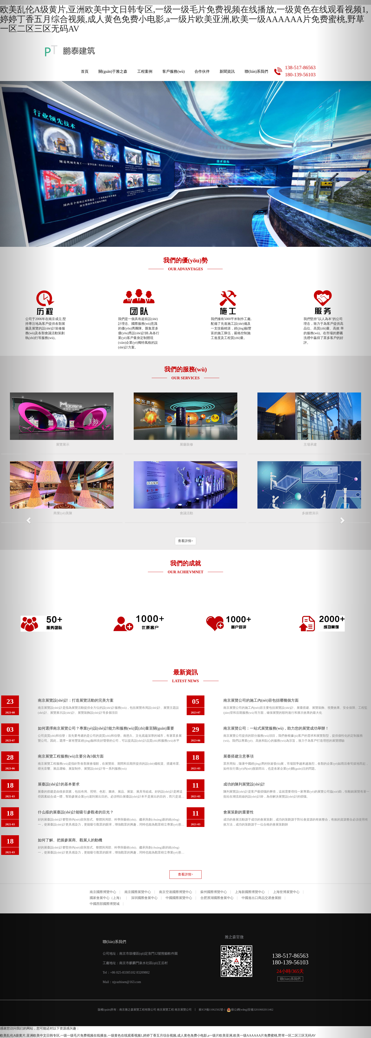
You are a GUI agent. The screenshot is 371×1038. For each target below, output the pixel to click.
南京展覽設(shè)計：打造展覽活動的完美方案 (76, 700)
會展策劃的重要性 (238, 812)
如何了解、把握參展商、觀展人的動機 (70, 840)
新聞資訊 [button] (227, 71)
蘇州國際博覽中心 (213, 892)
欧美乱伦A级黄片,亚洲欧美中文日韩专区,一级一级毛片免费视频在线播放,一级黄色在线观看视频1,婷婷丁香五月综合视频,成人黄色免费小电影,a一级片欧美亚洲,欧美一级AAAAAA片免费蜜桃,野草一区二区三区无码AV (184, 19)
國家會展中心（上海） (106, 898)
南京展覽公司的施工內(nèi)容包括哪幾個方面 (261, 700)
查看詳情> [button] (185, 541)
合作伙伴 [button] (202, 71)
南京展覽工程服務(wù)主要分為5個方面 (71, 756)
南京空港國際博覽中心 (175, 892)
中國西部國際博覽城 (104, 904)
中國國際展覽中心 (179, 898)
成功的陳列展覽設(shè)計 (244, 784)
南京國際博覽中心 (103, 892)
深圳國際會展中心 (144, 898)
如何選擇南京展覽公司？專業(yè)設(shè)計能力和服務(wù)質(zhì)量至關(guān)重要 (106, 728)
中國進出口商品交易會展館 (261, 898)
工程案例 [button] (144, 71)
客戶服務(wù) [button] (173, 71)
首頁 (84, 71)
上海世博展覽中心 (286, 892)
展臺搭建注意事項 (238, 756)
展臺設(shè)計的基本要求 (59, 784)
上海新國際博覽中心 (250, 892)
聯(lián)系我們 (256, 71)
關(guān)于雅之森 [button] (112, 71)
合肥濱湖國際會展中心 (217, 898)
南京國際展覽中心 (137, 892)
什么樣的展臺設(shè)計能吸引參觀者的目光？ (76, 812)
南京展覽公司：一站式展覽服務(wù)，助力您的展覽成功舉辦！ (276, 728)
